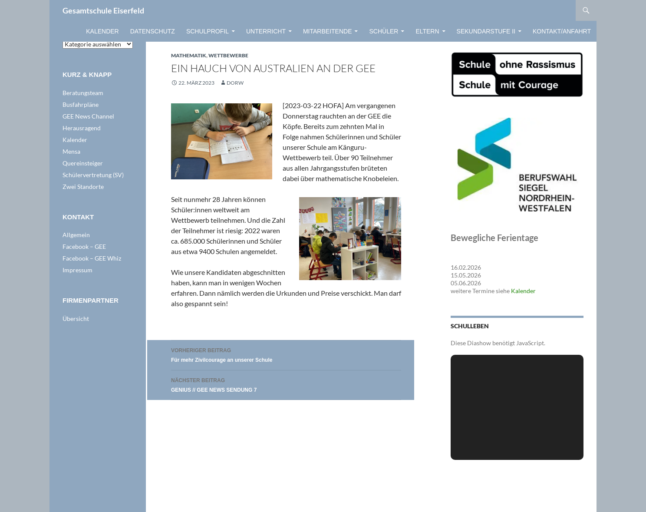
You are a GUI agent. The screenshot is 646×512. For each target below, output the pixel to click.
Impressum (77, 270)
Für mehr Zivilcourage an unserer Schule (286, 354)
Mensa (71, 151)
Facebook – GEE (84, 246)
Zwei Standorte (83, 186)
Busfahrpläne (81, 104)
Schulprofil (207, 31)
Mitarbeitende (327, 31)
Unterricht (266, 31)
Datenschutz (152, 31)
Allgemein (76, 234)
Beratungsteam (83, 92)
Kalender (102, 31)
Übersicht (76, 318)
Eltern (427, 31)
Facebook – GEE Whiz (92, 258)
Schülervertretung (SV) (93, 174)
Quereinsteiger (83, 163)
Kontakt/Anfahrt (562, 31)
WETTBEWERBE (228, 55)
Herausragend (82, 128)
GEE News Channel (88, 116)
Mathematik (188, 55)
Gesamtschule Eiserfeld (103, 10)
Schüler (383, 31)
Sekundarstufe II (486, 31)
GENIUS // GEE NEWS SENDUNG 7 (286, 384)
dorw (235, 82)
